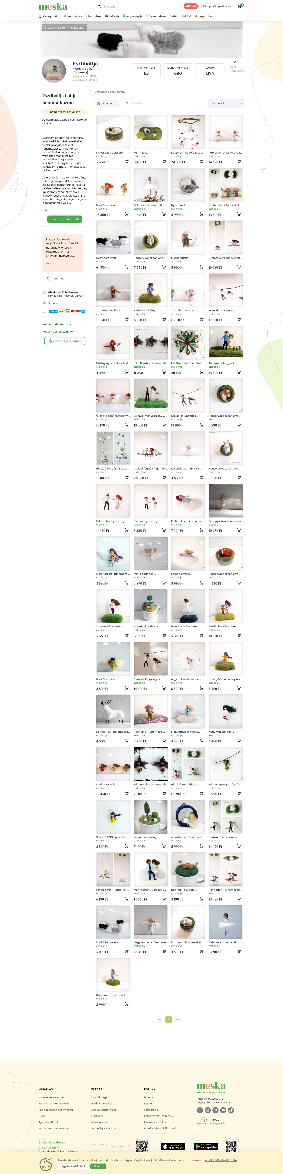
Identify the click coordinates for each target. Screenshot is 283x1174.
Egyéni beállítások (74, 1166)
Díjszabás (97, 1116)
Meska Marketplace (104, 1109)
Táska (78, 16)
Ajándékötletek (49, 1122)
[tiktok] (231, 1110)
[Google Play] (173, 1146)
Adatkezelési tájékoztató (160, 1128)
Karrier (148, 1103)
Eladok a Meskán (102, 1103)
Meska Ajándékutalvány (54, 1103)
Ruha (88, 16)
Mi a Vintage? (100, 1097)
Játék (97, 16)
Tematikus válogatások (53, 1128)
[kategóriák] (49, 16)
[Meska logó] (220, 1088)
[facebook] (200, 1110)
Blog (211, 16)
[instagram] (207, 1110)
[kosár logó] (239, 6)
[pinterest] (215, 1110)
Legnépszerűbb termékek (56, 1109)
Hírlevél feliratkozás (51, 1097)
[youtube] (223, 1110)
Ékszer (67, 16)
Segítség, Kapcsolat (104, 1128)
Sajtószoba (151, 1109)
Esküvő (186, 16)
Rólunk (148, 1097)
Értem (98, 1166)
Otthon (174, 16)
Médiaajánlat (99, 1122)
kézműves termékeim (110, 92)
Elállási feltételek (155, 1122)
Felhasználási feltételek (159, 1116)
